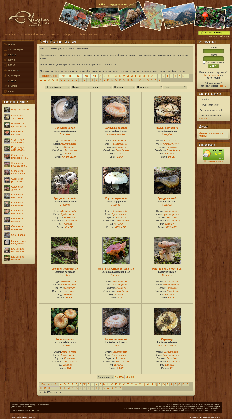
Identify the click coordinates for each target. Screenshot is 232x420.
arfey (30, 407)
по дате (119, 377)
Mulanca (203, 118)
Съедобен (65, 134)
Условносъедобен (116, 134)
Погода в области (213, 161)
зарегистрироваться (122, 4)
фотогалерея (13, 49)
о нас (8, 91)
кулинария (11, 75)
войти (101, 4)
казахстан (11, 70)
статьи (9, 81)
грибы (9, 44)
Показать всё (49, 384)
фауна (9, 60)
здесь (223, 85)
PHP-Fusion (35, 411)
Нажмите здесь (211, 75)
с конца (129, 377)
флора (9, 54)
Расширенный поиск (219, 36)
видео (9, 65)
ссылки (10, 86)
